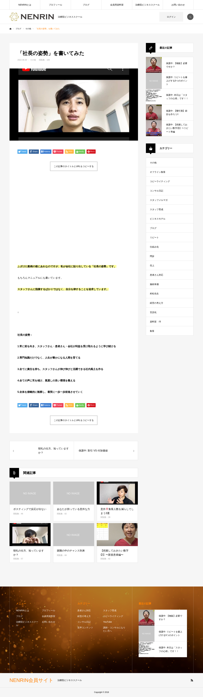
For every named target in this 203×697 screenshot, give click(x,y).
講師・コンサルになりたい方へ (114, 629)
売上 (152, 265)
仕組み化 (154, 247)
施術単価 (154, 284)
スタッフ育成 (156, 209)
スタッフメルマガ (159, 200)
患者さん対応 (156, 275)
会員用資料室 (117, 4)
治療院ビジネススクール (147, 4)
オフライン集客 (157, 172)
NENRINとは (24, 4)
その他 (33, 60)
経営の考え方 (156, 303)
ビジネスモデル (157, 218)
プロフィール (55, 4)
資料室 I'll (155, 321)
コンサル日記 (156, 190)
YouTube (107, 622)
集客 (152, 331)
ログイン (171, 17)
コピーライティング (160, 181)
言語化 (153, 312)
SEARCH (190, 17)
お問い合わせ (178, 4)
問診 (152, 256)
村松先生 (154, 293)
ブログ (86, 4)
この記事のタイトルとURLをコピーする (74, 166)
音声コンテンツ (85, 627)
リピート (154, 237)
